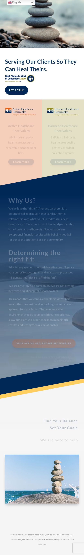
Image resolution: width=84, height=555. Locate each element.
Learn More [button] (21, 162)
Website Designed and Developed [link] (41, 539)
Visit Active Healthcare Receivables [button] (43, 343)
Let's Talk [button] (16, 90)
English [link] (14, 2)
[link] (21, 115)
